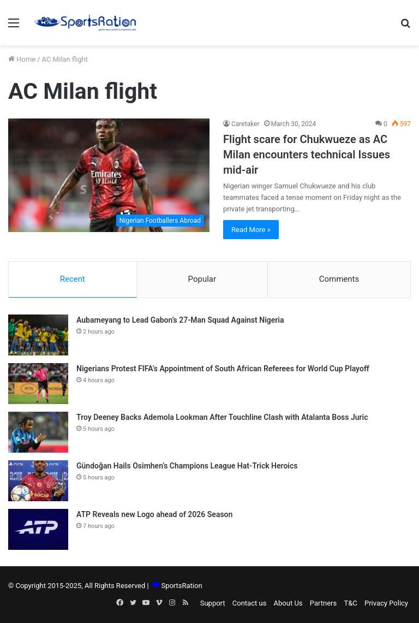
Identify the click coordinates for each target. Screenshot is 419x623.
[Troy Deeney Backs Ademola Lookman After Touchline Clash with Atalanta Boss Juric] (38, 432)
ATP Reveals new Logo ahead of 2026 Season (154, 514)
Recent (72, 279)
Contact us (249, 603)
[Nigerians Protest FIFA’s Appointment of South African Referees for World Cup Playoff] (38, 383)
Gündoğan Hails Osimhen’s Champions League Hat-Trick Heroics (186, 465)
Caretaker (245, 124)
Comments (339, 279)
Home (21, 59)
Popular (202, 279)
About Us (288, 603)
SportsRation (181, 586)
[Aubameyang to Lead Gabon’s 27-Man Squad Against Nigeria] (38, 335)
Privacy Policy (386, 603)
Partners (323, 603)
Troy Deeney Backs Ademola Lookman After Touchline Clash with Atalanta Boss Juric (222, 417)
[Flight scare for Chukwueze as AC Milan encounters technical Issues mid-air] (109, 175)
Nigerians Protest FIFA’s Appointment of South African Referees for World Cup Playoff (222, 368)
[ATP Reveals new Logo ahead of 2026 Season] (38, 529)
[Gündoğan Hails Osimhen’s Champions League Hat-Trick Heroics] (38, 480)
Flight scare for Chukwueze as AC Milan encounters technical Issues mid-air (306, 154)
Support (212, 603)
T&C (350, 603)
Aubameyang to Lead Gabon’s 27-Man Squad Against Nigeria (180, 320)
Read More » (251, 230)
